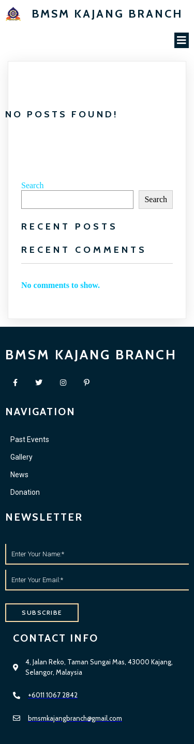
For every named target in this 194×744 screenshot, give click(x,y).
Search (32, 185)
